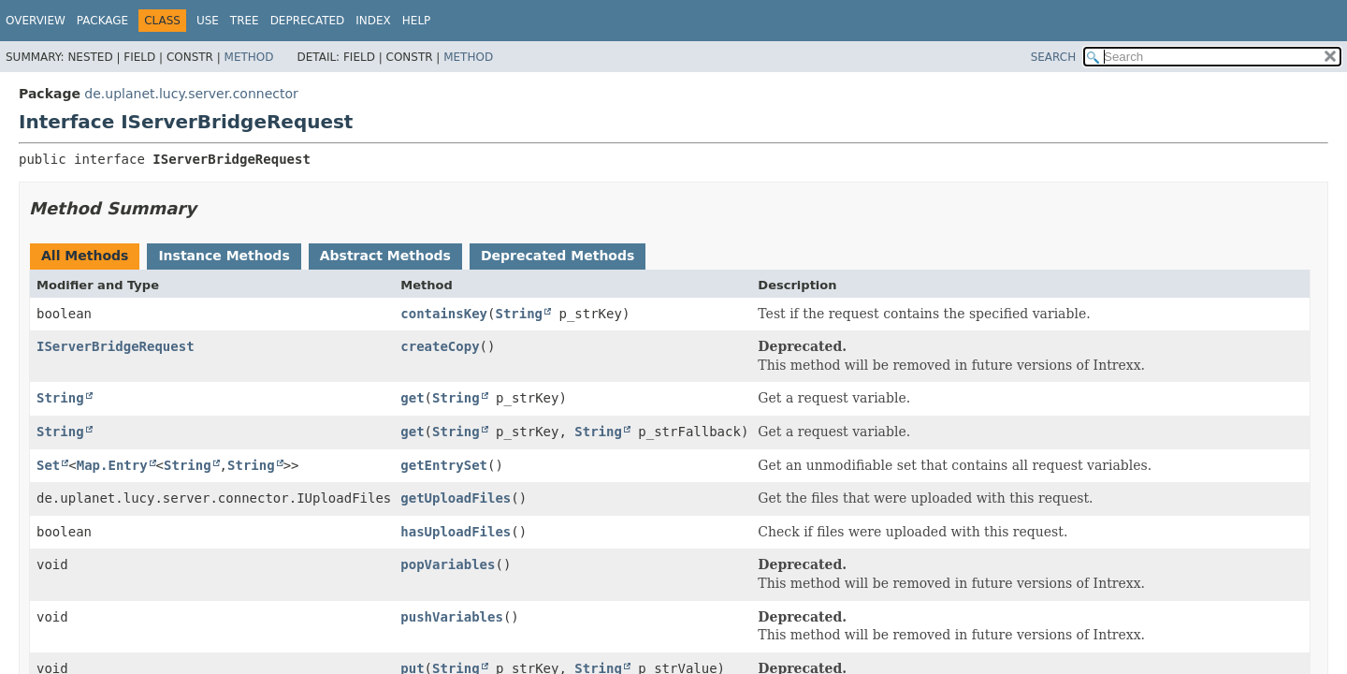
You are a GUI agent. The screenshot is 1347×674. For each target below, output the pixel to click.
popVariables (447, 564)
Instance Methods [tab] (223, 255)
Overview (35, 20)
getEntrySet (443, 465)
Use (207, 20)
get (412, 397)
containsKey (443, 313)
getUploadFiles (455, 498)
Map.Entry (112, 465)
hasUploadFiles (455, 531)
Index (373, 20)
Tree (244, 20)
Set (48, 465)
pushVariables (451, 616)
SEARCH (1054, 57)
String (519, 313)
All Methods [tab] (84, 255)
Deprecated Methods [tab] (557, 255)
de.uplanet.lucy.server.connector (190, 93)
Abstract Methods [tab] (385, 255)
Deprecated (307, 20)
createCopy (439, 346)
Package (102, 20)
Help (416, 20)
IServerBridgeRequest (115, 346)
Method (249, 57)
